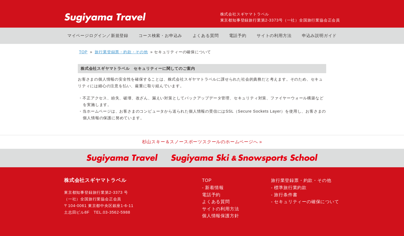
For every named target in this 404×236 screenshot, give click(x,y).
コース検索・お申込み (160, 35)
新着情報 (214, 187)
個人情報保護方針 (220, 215)
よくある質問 (206, 35)
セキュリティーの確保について (306, 201)
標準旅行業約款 (290, 187)
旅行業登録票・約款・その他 (121, 52)
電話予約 (237, 35)
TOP (83, 52)
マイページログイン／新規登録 (97, 35)
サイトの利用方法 (274, 35)
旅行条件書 (285, 194)
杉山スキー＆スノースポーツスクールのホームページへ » (202, 141)
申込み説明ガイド (319, 35)
